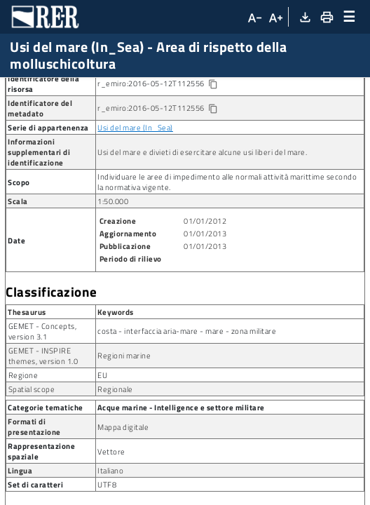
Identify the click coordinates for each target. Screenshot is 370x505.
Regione (23, 452)
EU (102, 452)
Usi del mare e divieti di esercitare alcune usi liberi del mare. (202, 229)
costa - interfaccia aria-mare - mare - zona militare (186, 408)
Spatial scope (31, 467)
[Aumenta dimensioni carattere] (275, 17)
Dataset (122, 88)
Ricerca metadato (49, 88)
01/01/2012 (205, 298)
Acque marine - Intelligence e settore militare (181, 485)
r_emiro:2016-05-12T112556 (168, 161)
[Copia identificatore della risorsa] (212, 162)
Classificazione (51, 370)
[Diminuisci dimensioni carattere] (253, 17)
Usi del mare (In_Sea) (135, 205)
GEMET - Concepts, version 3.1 (42, 408)
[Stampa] (326, 17)
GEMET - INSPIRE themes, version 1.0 (43, 433)
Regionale (115, 467)
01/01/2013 (205, 311)
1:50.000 (112, 279)
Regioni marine (124, 433)
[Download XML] (304, 17)
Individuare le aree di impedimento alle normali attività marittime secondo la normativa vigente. (227, 259)
